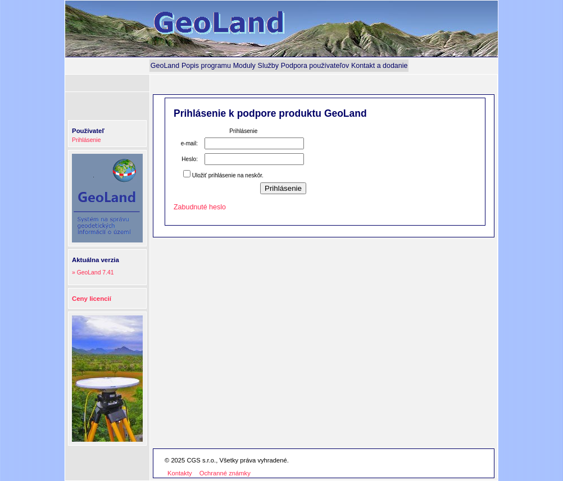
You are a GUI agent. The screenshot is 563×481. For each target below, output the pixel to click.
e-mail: (189, 143)
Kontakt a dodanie (379, 66)
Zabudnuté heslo (200, 207)
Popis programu (206, 66)
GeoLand (165, 66)
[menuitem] (164, 65)
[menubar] (278, 65)
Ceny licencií (91, 298)
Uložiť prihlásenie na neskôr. (228, 175)
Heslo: (189, 159)
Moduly (244, 66)
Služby (268, 66)
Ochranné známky (225, 473)
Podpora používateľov (315, 66)
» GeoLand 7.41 (93, 272)
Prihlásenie (86, 140)
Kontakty (179, 473)
